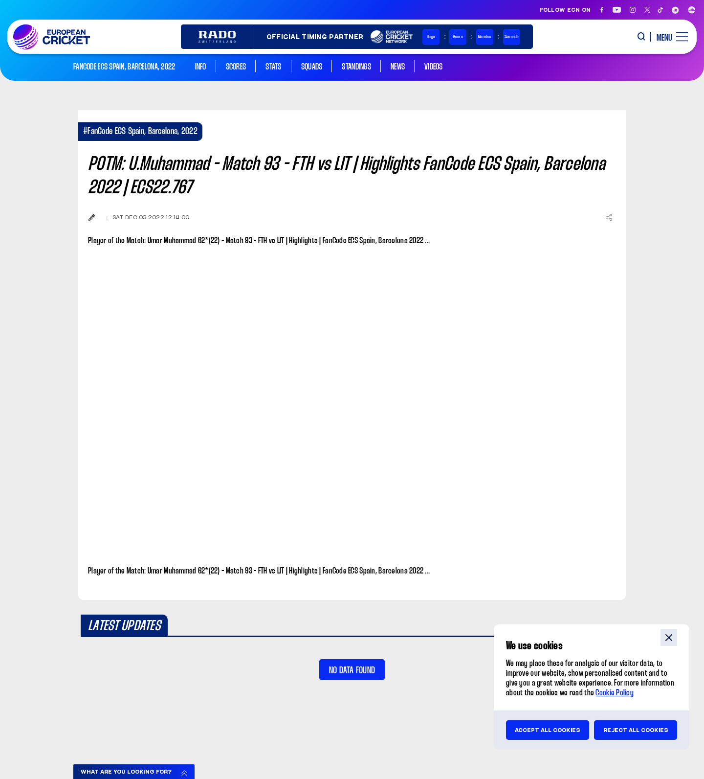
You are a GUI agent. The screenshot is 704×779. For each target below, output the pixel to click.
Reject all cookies (635, 730)
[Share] (608, 217)
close (668, 637)
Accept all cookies (547, 730)
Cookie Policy (614, 693)
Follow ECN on (565, 10)
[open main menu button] (668, 36)
